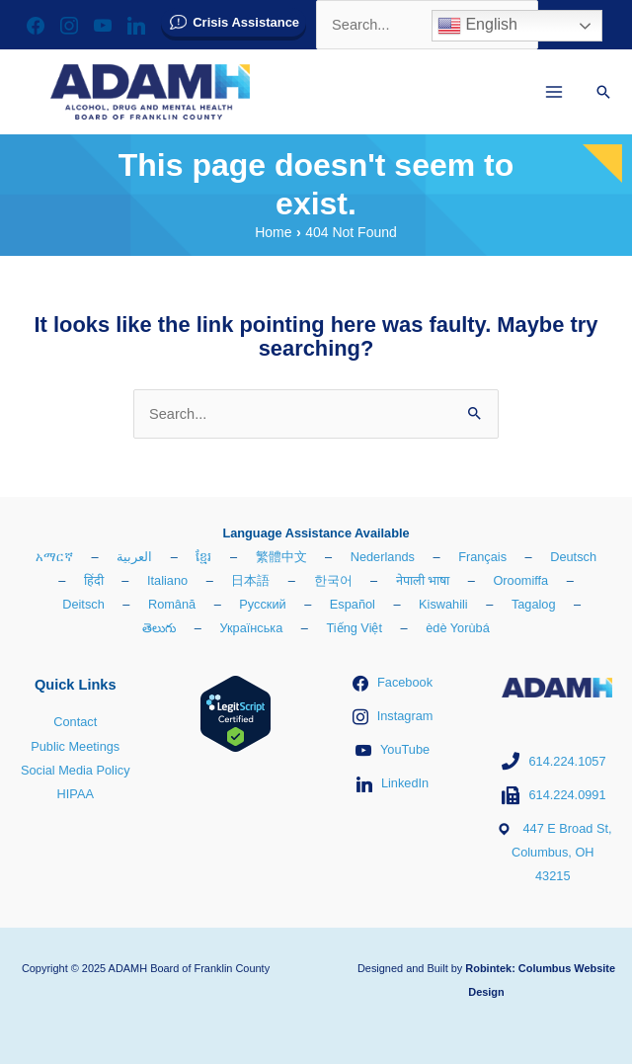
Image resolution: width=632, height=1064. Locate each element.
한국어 (333, 580)
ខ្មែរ (203, 556)
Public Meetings (75, 746)
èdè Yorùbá (458, 627)
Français (482, 556)
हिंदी (94, 580)
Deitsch (83, 604)
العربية (134, 556)
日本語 (250, 580)
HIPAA (75, 793)
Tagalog (534, 604)
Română (172, 604)
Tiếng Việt (354, 627)
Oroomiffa (520, 580)
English (477, 26)
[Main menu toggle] (554, 92)
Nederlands (383, 556)
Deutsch (573, 556)
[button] (603, 92)
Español (352, 604)
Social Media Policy (75, 770)
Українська (250, 627)
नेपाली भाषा (423, 580)
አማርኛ (54, 556)
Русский (262, 604)
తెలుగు (159, 627)
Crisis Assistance (246, 22)
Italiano (167, 580)
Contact (75, 721)
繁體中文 (281, 556)
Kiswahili (443, 604)
